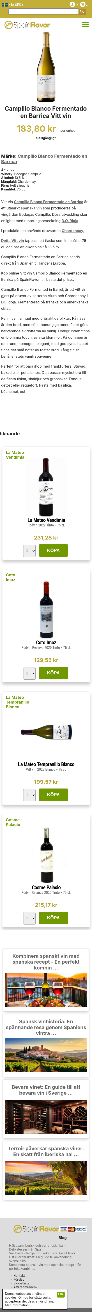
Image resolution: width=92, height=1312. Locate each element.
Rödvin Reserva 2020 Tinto (41, 647)
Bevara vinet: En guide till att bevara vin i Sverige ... (46, 1090)
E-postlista (21, 1283)
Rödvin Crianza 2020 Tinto (41, 892)
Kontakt (19, 1275)
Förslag (19, 1279)
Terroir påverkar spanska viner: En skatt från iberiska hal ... (46, 1151)
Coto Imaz (10, 577)
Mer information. (17, 1305)
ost (22, 391)
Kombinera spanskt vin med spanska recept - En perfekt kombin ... (46, 962)
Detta (6, 240)
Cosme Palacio (13, 822)
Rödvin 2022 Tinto (41, 525)
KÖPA (53, 550)
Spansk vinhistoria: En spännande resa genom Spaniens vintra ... (46, 1027)
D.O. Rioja (70, 220)
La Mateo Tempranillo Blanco (17, 702)
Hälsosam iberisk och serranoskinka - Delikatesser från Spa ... (37, 1247)
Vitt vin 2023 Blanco (41, 769)
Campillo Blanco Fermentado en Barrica (48, 201)
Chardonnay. (73, 230)
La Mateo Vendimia (15, 455)
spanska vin (31, 208)
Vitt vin (18, 240)
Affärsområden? (25, 1287)
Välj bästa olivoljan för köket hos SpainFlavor (42, 1253)
